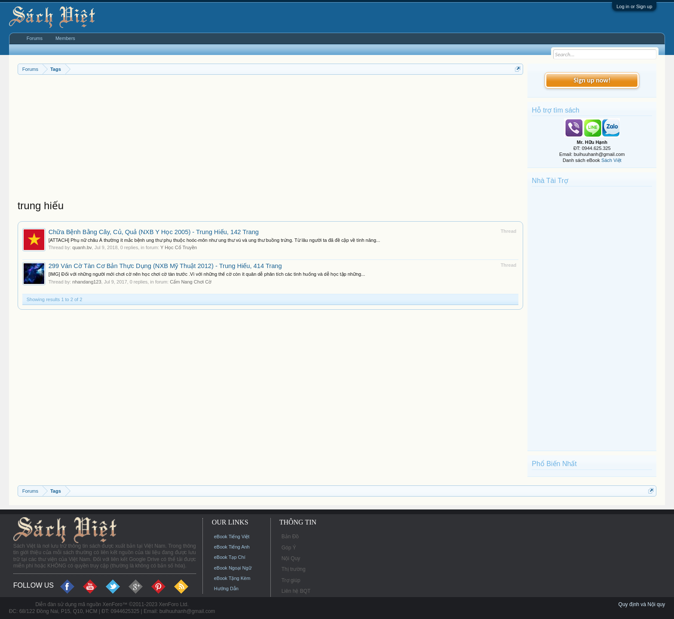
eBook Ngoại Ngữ (232, 567)
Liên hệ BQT (296, 591)
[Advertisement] (271, 139)
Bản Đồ (290, 537)
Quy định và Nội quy (642, 604)
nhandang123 (86, 281)
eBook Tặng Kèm (232, 578)
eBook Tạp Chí (229, 557)
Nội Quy (291, 558)
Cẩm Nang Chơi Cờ (190, 281)
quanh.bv (82, 247)
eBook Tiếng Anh (232, 546)
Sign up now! (591, 80)
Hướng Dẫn (226, 588)
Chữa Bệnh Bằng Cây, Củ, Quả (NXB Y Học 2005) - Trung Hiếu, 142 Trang (154, 232)
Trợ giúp (291, 580)
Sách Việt (611, 160)
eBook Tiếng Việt (232, 536)
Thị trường (294, 569)
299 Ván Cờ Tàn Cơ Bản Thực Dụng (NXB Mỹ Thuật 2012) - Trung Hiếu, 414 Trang (165, 265)
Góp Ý (289, 548)
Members (65, 38)
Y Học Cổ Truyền (178, 247)
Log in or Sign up (634, 6)
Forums (35, 38)
